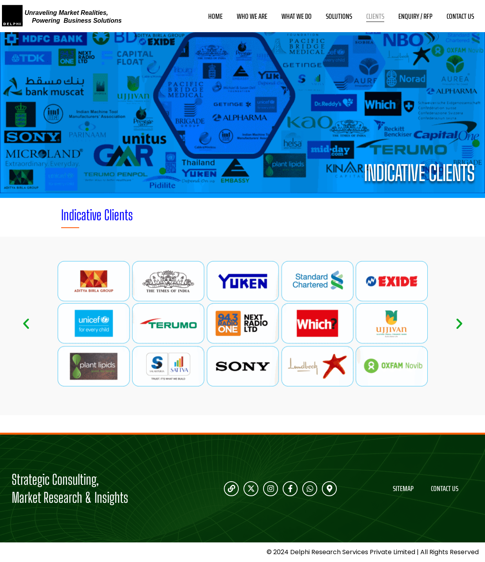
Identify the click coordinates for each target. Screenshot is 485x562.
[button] (26, 324)
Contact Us (460, 16)
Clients (375, 16)
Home (215, 16)
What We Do (297, 16)
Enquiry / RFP (415, 16)
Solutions (339, 16)
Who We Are (252, 16)
